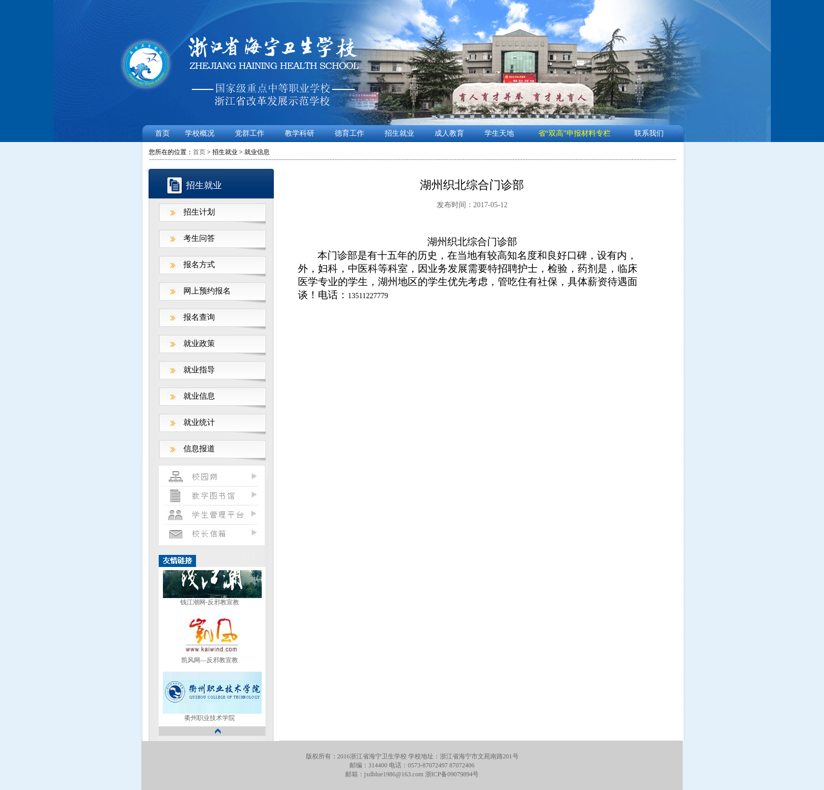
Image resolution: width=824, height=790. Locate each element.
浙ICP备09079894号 (452, 774)
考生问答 (199, 238)
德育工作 (349, 133)
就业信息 (199, 396)
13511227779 (368, 296)
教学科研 (299, 133)
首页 (162, 133)
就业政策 (199, 343)
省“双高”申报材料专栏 (574, 133)
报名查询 (199, 317)
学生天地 (499, 133)
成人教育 (449, 133)
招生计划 (199, 212)
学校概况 (199, 133)
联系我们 (649, 133)
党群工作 (249, 133)
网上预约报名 (207, 291)
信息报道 (199, 448)
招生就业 (399, 133)
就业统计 (199, 422)
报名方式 (199, 264)
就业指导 (199, 370)
